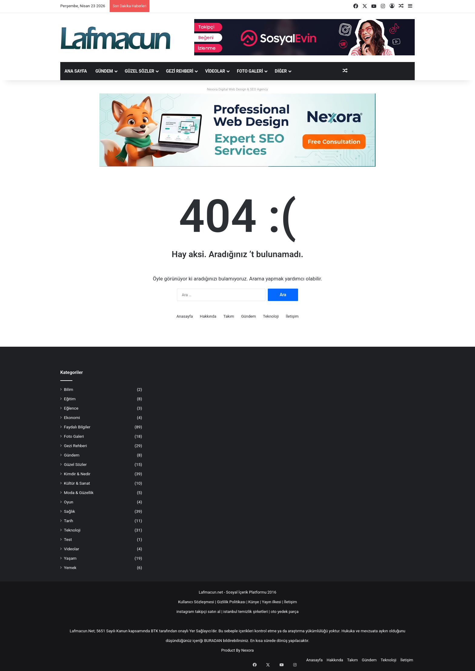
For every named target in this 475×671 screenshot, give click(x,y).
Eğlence (71, 408)
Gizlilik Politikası (231, 602)
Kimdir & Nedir (77, 473)
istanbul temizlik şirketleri (245, 611)
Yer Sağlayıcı (200, 631)
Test (68, 539)
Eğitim (69, 398)
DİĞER (281, 71)
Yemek (70, 567)
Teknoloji (271, 316)
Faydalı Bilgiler (77, 426)
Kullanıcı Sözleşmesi (196, 602)
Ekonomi (72, 417)
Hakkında (208, 316)
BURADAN (213, 640)
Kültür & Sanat (77, 483)
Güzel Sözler (139, 71)
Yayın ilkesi (271, 602)
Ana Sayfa (76, 71)
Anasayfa (184, 316)
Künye (253, 602)
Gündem (104, 71)
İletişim (292, 316)
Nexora (247, 650)
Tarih (68, 520)
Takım (228, 316)
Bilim (68, 389)
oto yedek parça (285, 611)
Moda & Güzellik (79, 492)
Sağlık (69, 511)
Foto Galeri (250, 71)
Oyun (68, 501)
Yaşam (70, 558)
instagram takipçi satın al (199, 611)
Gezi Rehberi (179, 71)
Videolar (215, 71)
